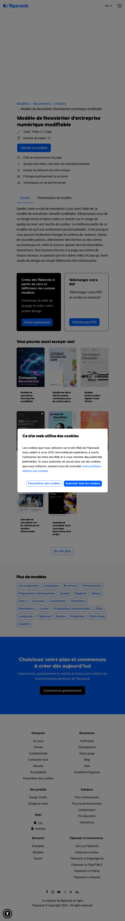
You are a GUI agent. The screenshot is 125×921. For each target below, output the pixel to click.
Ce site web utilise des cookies (62, 439)
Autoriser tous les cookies (83, 483)
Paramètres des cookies (44, 483)
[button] (7, 913)
